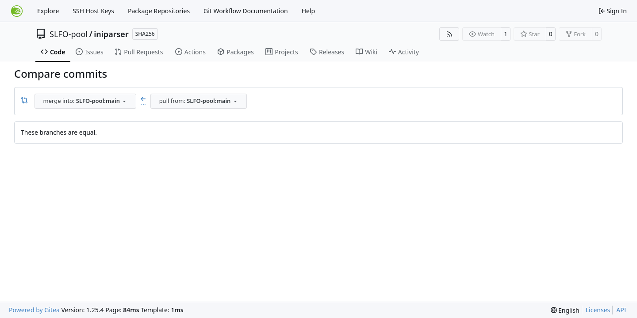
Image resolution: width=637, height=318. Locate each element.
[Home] (16, 11)
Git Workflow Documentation (245, 11)
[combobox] (85, 101)
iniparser (111, 34)
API (621, 310)
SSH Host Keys (93, 11)
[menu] (565, 310)
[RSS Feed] (449, 34)
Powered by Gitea (34, 310)
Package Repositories (159, 11)
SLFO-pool (69, 34)
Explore (48, 11)
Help (308, 11)
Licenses (598, 310)
